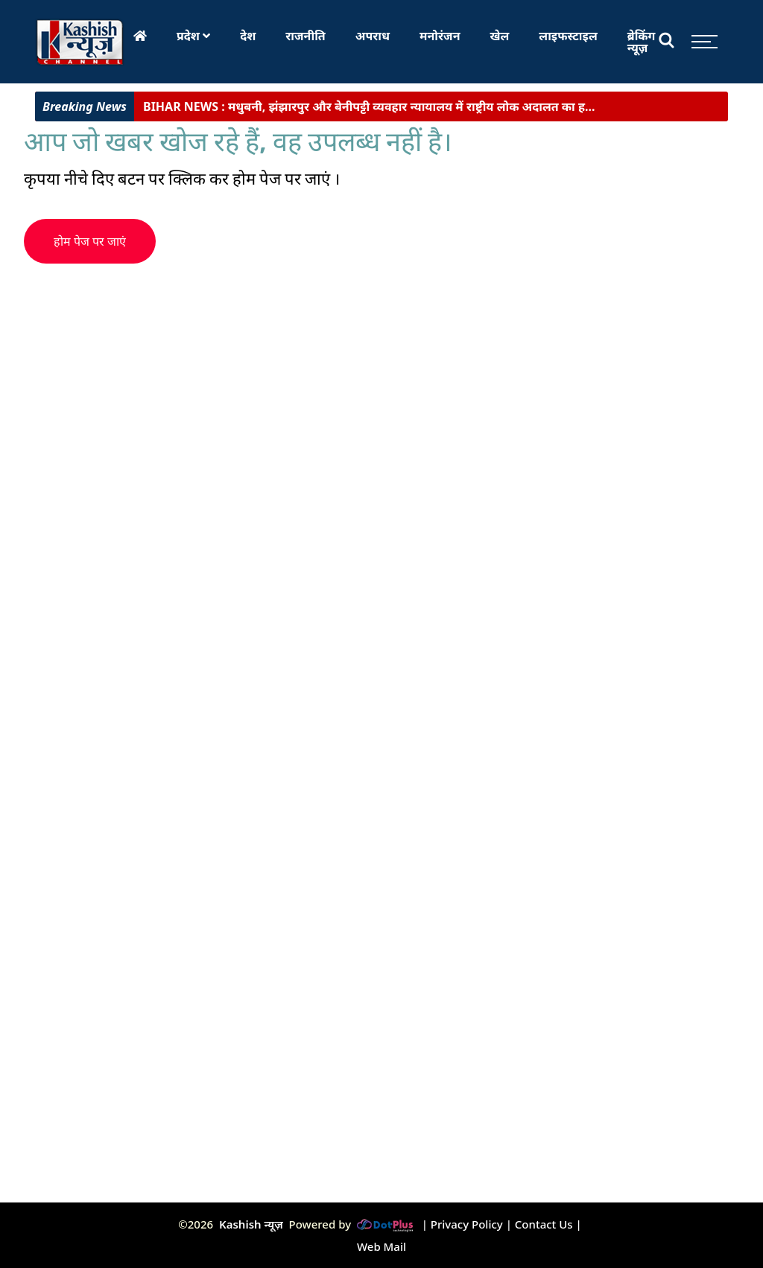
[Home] (140, 35)
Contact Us (544, 1224)
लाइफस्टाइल (568, 36)
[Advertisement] (292, 368)
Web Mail (381, 1246)
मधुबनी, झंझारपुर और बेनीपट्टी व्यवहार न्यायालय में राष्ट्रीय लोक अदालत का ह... (369, 110)
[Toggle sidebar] (701, 42)
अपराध (372, 36)
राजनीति (305, 36)
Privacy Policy (467, 1224)
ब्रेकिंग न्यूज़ (641, 42)
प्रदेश (193, 36)
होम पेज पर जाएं (90, 242)
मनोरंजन (440, 36)
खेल (500, 36)
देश (248, 36)
